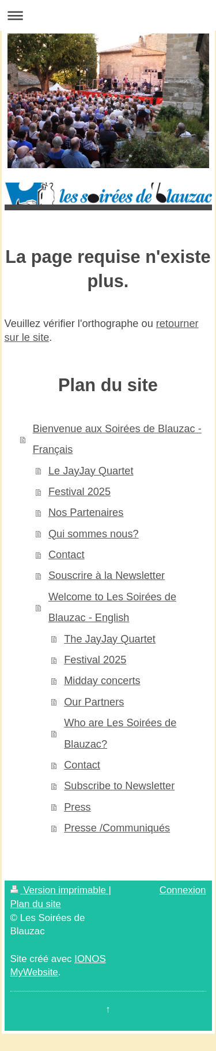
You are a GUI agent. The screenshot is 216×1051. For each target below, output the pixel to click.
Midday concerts (102, 680)
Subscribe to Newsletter (119, 786)
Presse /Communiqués (117, 828)
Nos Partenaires (85, 512)
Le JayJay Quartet (91, 471)
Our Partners (94, 702)
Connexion (183, 890)
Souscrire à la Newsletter (106, 575)
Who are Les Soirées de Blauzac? (120, 733)
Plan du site (35, 903)
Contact (66, 554)
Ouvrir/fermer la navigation (108, 15)
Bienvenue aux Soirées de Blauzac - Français (117, 439)
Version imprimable (59, 890)
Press (77, 807)
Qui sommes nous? (93, 534)
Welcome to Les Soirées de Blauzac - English (112, 607)
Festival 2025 (79, 491)
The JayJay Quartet (110, 639)
